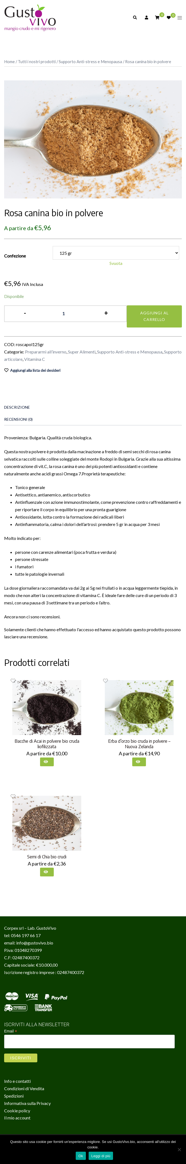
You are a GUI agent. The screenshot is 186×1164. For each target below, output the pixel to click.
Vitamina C (34, 359)
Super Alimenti (81, 351)
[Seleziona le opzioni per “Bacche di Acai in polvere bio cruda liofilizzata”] (47, 762)
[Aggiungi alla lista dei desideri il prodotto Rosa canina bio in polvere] (93, 370)
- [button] (25, 313)
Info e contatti (17, 1081)
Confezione (15, 255)
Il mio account (17, 1117)
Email (10, 1031)
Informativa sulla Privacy (27, 1103)
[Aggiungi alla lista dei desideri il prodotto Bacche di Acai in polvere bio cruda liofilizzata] (13, 681)
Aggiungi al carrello (154, 316)
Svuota (115, 263)
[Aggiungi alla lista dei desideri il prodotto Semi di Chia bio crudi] (13, 796)
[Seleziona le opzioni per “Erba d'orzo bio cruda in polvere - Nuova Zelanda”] (139, 762)
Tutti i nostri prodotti (37, 61)
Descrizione (17, 407)
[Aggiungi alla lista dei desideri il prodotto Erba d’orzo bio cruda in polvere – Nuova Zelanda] (105, 681)
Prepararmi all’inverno (45, 351)
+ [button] (106, 313)
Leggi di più (101, 1156)
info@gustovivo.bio (34, 942)
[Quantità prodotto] (65, 313)
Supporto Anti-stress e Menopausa (90, 61)
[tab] (89, 407)
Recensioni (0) (18, 419)
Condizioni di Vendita (24, 1088)
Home (9, 61)
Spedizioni (14, 1095)
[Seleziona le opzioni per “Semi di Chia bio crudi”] (47, 872)
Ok (80, 1156)
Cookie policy (17, 1110)
